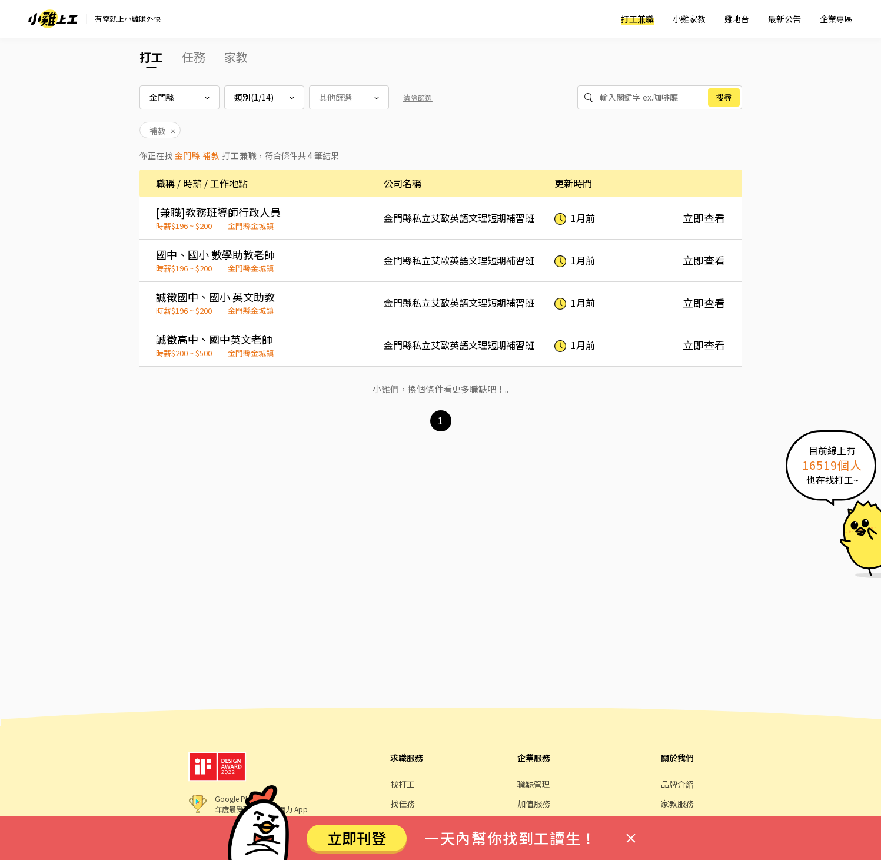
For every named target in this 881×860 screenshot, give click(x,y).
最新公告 (784, 19)
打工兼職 (637, 19)
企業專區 (836, 19)
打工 (151, 56)
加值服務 (533, 803)
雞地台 (736, 19)
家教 (236, 56)
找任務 (402, 803)
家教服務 (677, 803)
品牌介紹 (677, 784)
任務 (193, 56)
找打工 (402, 784)
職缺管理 (533, 784)
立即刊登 (356, 837)
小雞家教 (689, 19)
